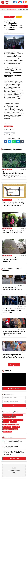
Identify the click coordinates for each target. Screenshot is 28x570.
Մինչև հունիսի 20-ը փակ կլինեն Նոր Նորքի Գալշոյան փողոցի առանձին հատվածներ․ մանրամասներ (13, 203)
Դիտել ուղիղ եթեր (14, 388)
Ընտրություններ (18, 419)
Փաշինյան (6, 424)
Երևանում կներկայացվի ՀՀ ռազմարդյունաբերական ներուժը (12, 288)
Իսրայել (14, 422)
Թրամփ (6, 429)
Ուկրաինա (6, 426)
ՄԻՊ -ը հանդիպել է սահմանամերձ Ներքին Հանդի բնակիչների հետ (13, 231)
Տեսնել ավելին (14, 365)
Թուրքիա (14, 429)
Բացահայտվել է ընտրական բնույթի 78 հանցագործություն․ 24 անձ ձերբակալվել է (13, 310)
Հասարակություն (11, 9)
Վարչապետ (7, 431)
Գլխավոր (3, 9)
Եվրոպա (15, 424)
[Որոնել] (25, 6)
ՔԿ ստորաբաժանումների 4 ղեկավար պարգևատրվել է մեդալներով (10, 259)
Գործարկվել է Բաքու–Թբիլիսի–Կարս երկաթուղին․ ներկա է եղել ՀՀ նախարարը (13, 333)
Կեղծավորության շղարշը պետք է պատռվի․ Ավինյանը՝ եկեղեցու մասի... (14, 451)
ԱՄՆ (5, 417)
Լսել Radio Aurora (14, 458)
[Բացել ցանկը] (2, 6)
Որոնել (14, 406)
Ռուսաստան (7, 419)
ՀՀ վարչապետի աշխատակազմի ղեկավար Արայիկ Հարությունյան (13, 440)
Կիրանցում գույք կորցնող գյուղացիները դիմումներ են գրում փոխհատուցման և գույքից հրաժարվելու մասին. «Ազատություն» (13, 174)
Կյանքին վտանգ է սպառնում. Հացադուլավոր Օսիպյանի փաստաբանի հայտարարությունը (13, 355)
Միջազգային (17, 415)
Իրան (13, 417)
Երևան (6, 422)
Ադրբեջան (16, 426)
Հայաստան (7, 415)
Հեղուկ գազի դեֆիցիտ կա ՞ (11, 446)
